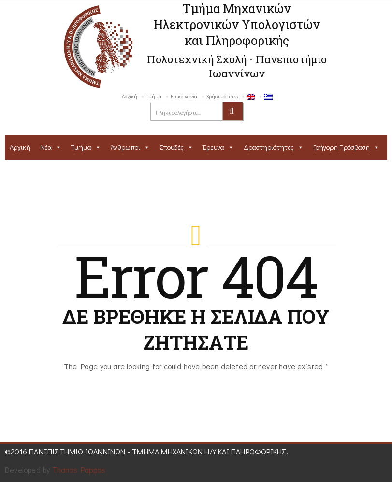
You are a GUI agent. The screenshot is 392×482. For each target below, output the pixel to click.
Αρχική (129, 96)
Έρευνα (213, 147)
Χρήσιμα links (222, 96)
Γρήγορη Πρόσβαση (341, 147)
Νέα (46, 147)
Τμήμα (154, 96)
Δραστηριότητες (269, 147)
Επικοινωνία (184, 96)
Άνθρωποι (125, 147)
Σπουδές (172, 147)
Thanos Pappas (79, 470)
